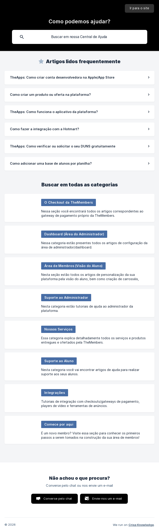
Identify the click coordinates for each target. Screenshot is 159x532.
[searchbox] (79, 37)
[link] (79, 77)
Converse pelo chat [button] (57, 498)
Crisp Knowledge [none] (141, 525)
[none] (139, 8)
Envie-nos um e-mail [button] (107, 498)
